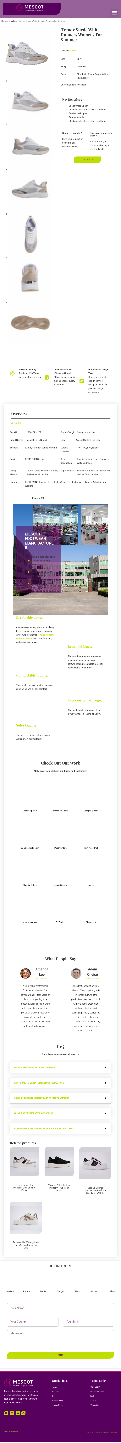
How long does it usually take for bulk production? (45, 1129)
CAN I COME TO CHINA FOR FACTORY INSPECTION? (40, 1083)
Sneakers (13, 22)
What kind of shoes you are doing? (34, 1114)
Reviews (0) (38, 499)
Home (4, 22)
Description (18, 499)
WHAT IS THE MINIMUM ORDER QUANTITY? (36, 1068)
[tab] (18, 499)
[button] (114, 13)
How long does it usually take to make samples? (43, 1099)
